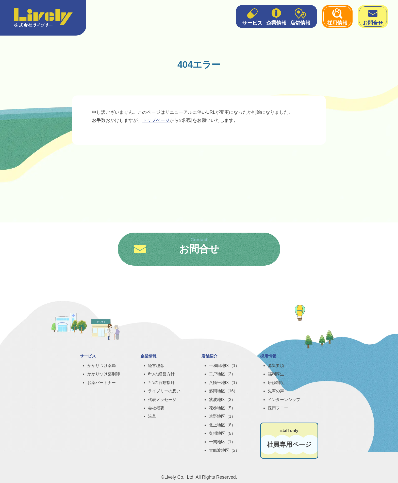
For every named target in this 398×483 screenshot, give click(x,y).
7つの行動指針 (161, 382)
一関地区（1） (222, 442)
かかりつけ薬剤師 (103, 374)
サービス (252, 16)
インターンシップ (284, 399)
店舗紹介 (209, 356)
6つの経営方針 (161, 374)
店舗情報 (300, 16)
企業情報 (276, 16)
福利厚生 (276, 374)
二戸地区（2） (222, 374)
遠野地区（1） (222, 416)
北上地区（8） (222, 425)
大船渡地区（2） (224, 450)
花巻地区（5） (222, 408)
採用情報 (337, 16)
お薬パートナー (101, 382)
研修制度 (276, 382)
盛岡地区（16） (223, 391)
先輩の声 (276, 391)
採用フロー (278, 408)
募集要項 (276, 365)
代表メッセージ (162, 399)
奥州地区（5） (222, 433)
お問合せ (373, 16)
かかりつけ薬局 (101, 365)
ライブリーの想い (164, 391)
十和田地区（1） (224, 365)
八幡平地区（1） (224, 382)
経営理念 (156, 365)
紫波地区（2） (222, 399)
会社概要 (156, 408)
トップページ (156, 120)
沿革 (152, 416)
